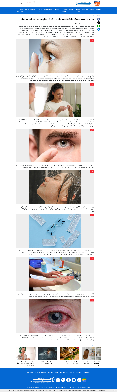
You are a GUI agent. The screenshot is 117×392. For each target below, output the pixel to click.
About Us (29, 387)
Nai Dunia (50, 372)
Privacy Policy (51, 387)
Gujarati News (86, 372)
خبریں (92, 9)
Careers (37, 387)
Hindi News (30, 372)
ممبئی (98, 9)
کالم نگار (40, 10)
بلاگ (26, 9)
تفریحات (85, 9)
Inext (56, 372)
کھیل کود (78, 10)
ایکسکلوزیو (48, 9)
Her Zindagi (63, 372)
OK (114, 390)
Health (36, 372)
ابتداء (97, 15)
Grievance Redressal (84, 387)
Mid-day (78, 372)
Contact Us (73, 387)
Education (43, 372)
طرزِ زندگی (64, 10)
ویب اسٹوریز (20, 10)
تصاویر (32, 9)
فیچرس (71, 9)
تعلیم (57, 9)
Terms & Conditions (63, 387)
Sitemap (43, 387)
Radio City (71, 372)
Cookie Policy (102, 390)
